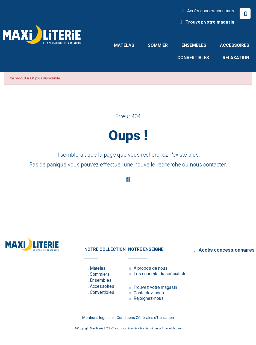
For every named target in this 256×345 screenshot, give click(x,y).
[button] (245, 13)
